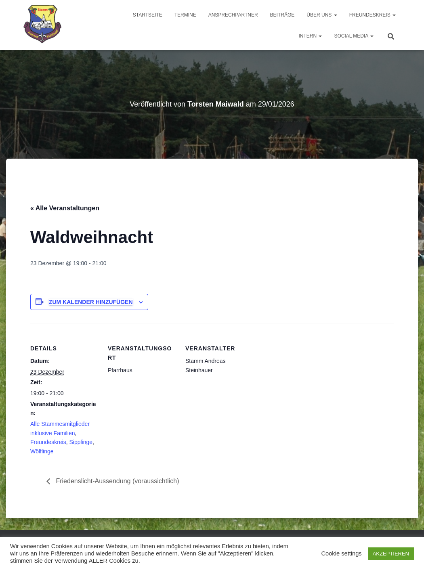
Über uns (321, 15)
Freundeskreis (372, 15)
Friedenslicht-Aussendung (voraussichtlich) (116, 481)
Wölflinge (42, 451)
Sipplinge (80, 442)
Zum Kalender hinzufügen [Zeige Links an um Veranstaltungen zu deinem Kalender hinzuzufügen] (91, 302)
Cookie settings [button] (341, 553)
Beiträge (282, 15)
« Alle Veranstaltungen (64, 208)
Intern (310, 36)
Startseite (147, 15)
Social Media (354, 36)
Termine (185, 15)
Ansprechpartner (233, 15)
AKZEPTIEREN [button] (391, 554)
